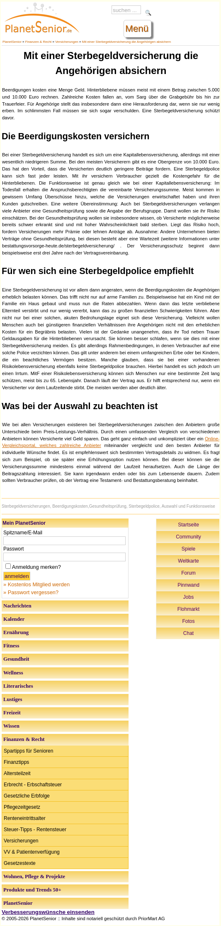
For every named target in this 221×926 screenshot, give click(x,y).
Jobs (188, 597)
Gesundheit (16, 659)
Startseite (188, 525)
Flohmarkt (188, 609)
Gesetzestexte (20, 863)
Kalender (13, 619)
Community (188, 537)
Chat (188, 633)
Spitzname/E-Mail (22, 533)
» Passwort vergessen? (30, 592)
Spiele (188, 549)
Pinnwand (188, 585)
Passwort (13, 549)
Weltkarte (188, 561)
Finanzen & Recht (38, 42)
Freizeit (12, 713)
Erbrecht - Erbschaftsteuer (33, 785)
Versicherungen (66, 42)
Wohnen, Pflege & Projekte (34, 876)
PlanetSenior (12, 42)
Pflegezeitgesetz (22, 807)
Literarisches (18, 686)
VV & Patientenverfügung (32, 852)
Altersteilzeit (17, 773)
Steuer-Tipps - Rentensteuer (35, 829)
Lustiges (12, 699)
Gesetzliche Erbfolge (27, 796)
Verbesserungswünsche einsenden (48, 912)
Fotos (188, 621)
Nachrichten (17, 606)
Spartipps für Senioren (28, 751)
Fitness (11, 646)
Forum (188, 573)
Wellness (13, 673)
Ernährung (16, 632)
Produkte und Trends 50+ (32, 890)
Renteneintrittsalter (25, 818)
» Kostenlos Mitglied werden (36, 584)
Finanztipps (16, 762)
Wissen (11, 726)
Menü (136, 28)
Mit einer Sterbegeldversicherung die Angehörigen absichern (126, 42)
